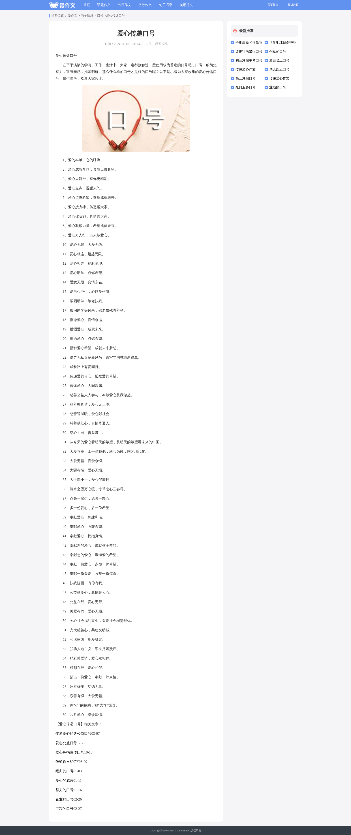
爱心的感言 (64, 780)
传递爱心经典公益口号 (73, 733)
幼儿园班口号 (279, 69)
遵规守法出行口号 (248, 51)
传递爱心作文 (245, 69)
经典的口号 (64, 771)
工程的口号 (64, 809)
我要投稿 (273, 4)
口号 (100, 15)
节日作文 (124, 5)
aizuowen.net (182, 830)
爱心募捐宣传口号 (70, 752)
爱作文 (72, 15)
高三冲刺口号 (245, 78)
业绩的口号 (277, 87)
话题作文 (104, 5)
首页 (86, 5)
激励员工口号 (279, 60)
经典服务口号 (245, 87)
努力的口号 (64, 790)
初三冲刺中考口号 (248, 60)
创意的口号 (277, 51)
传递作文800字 (67, 762)
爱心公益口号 (66, 743)
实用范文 (186, 5)
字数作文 (145, 5)
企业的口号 (64, 799)
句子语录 (165, 5)
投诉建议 (293, 4)
